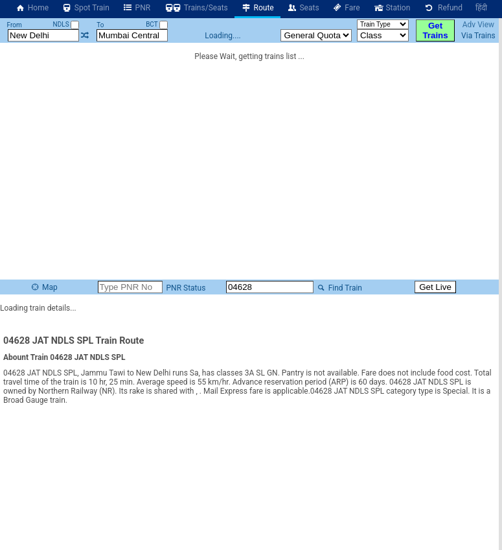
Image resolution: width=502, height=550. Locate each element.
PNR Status (185, 288)
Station (392, 7)
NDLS (66, 24)
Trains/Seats (195, 7)
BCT (157, 24)
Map (43, 287)
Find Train (338, 288)
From (14, 25)
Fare (346, 7)
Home (32, 7)
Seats (303, 7)
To (100, 25)
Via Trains (478, 35)
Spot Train (85, 7)
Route (257, 7)
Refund (442, 7)
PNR (136, 7)
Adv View (478, 24)
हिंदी (481, 7)
